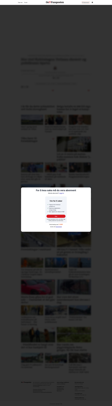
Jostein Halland (61, 383)
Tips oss (20, 2)
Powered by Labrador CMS (56, 404)
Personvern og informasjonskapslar (42, 392)
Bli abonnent (85, 2)
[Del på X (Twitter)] (56, 78)
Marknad (59, 390)
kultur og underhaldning (64, 83)
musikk (74, 83)
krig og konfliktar (41, 83)
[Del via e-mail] (58, 78)
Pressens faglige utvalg (39, 389)
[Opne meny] (92, 2)
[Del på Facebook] (54, 78)
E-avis (25, 2)
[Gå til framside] (55, 2)
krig (49, 83)
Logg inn (56, 193)
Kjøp (56, 216)
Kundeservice (60, 389)
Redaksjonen (60, 388)
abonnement (59, 226)
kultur (53, 83)
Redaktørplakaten (37, 390)
